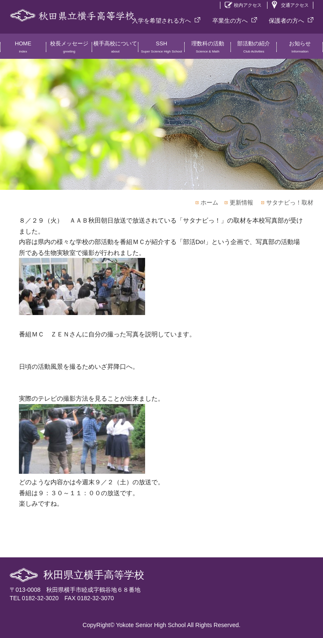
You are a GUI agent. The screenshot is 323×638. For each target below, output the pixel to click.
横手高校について (115, 49)
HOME (23, 49)
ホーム (209, 202)
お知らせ (300, 49)
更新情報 (241, 202)
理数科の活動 (208, 49)
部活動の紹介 (254, 49)
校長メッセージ (69, 49)
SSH (161, 49)
